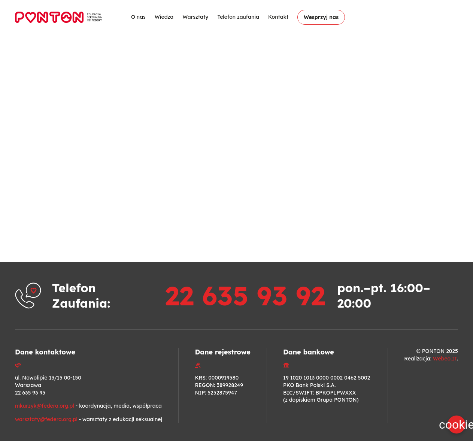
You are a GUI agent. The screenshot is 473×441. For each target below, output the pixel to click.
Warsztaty (195, 16)
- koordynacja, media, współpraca (88, 405)
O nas (138, 16)
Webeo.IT (445, 358)
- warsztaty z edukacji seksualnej (88, 419)
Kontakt (278, 16)
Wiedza (164, 16)
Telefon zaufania (238, 16)
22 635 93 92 (245, 295)
